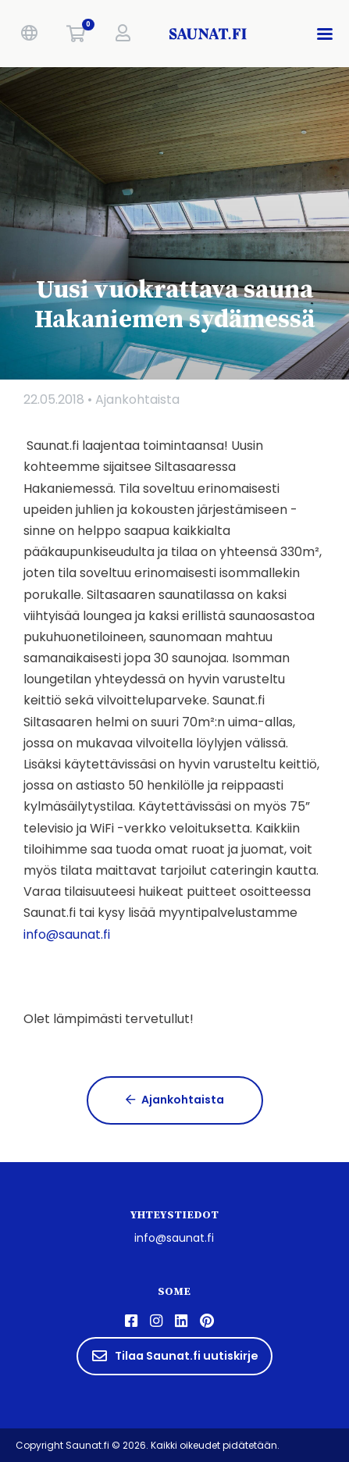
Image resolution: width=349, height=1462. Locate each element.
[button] (29, 33)
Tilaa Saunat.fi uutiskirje (174, 1356)
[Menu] (328, 33)
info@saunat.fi (174, 1238)
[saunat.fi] (208, 33)
